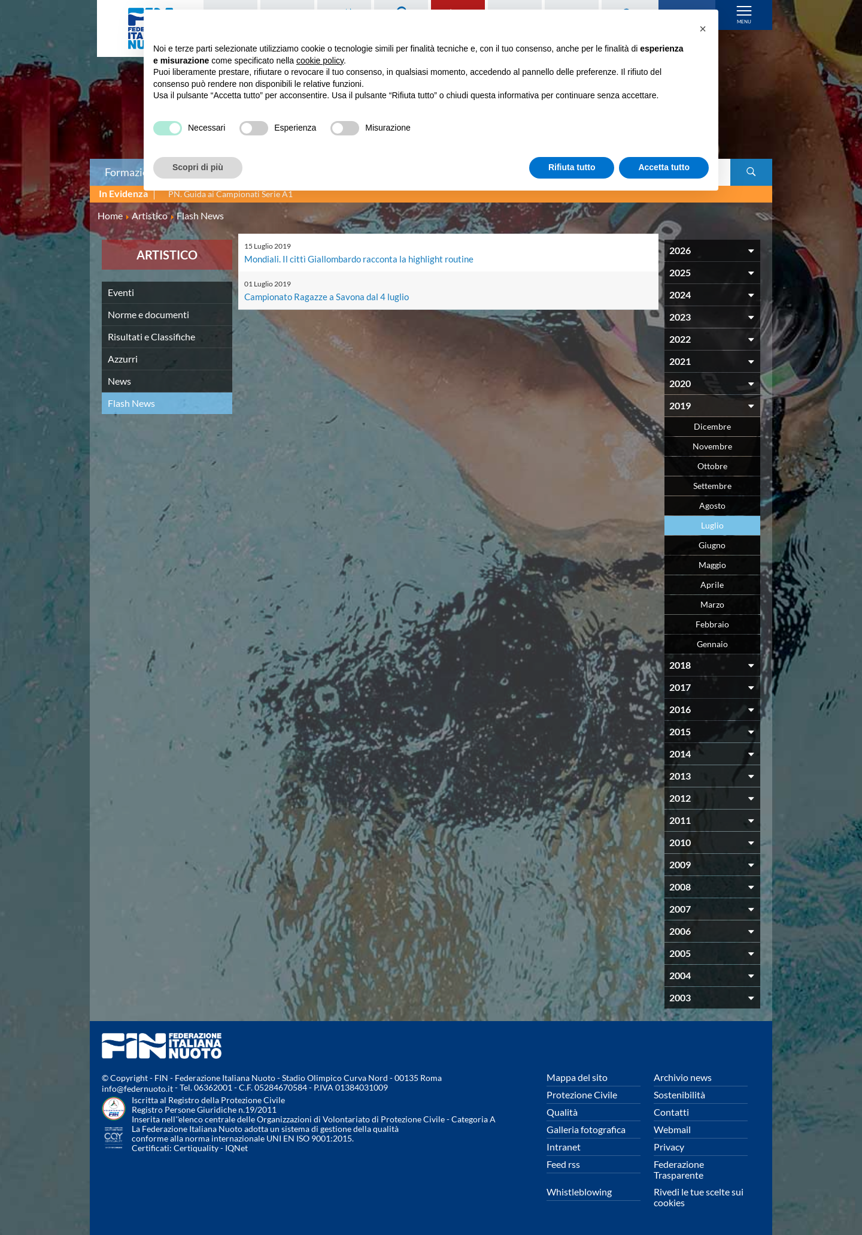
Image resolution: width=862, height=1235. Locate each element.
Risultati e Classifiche (151, 336)
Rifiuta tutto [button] (572, 167)
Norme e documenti (148, 314)
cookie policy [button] (320, 60)
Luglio (712, 525)
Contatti (671, 1112)
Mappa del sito (577, 1077)
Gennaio (712, 644)
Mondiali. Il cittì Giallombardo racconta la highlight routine (364, 258)
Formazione (132, 172)
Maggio (712, 565)
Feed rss (563, 1164)
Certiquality (196, 1148)
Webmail (672, 1129)
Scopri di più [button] (197, 167)
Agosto (712, 505)
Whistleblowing (579, 1191)
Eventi (121, 292)
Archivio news (683, 1077)
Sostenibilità (679, 1094)
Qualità (562, 1112)
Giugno (712, 545)
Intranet (564, 1146)
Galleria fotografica (586, 1129)
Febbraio (712, 624)
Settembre (712, 486)
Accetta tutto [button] (664, 167)
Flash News (131, 403)
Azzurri (123, 358)
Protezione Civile (582, 1094)
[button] (702, 28)
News (119, 380)
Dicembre (712, 426)
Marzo (712, 604)
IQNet (236, 1148)
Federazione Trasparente (679, 1169)
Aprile (712, 584)
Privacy (669, 1146)
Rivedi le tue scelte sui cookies (698, 1197)
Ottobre (712, 466)
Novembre (712, 446)
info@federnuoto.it (137, 1088)
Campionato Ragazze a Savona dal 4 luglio (329, 296)
